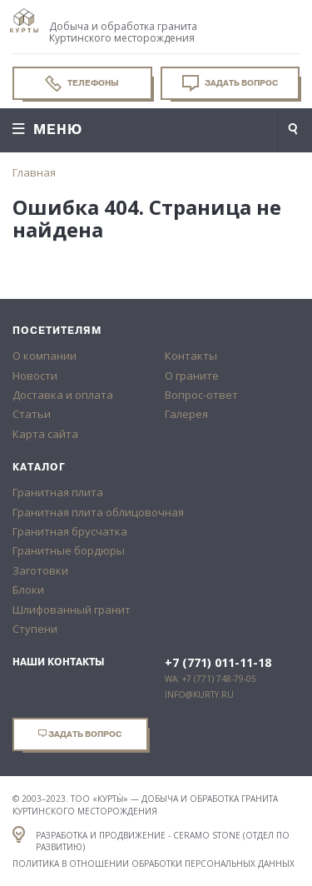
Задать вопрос (230, 83)
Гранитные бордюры (68, 550)
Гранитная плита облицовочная (98, 512)
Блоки (28, 589)
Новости (34, 375)
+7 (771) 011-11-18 (218, 662)
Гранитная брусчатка (69, 531)
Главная (34, 172)
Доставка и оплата (62, 394)
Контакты (191, 355)
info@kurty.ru (199, 694)
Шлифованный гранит (71, 609)
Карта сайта (45, 433)
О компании (44, 355)
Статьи (31, 413)
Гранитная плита (57, 492)
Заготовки (40, 570)
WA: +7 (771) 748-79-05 (210, 678)
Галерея (186, 413)
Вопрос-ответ (201, 394)
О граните (192, 375)
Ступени (34, 628)
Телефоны (82, 83)
